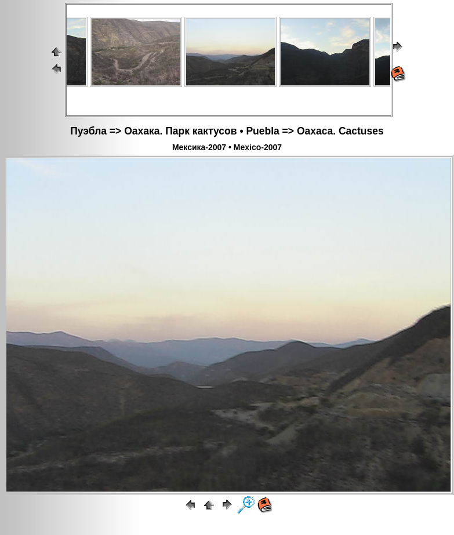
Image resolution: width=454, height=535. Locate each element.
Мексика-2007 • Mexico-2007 (227, 147)
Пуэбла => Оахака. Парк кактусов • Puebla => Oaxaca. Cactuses (227, 131)
